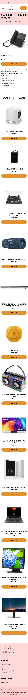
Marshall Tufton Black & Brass (14, 169)
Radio (9, 55)
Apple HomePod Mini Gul (14, 350)
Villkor (12, 692)
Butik (23, 8)
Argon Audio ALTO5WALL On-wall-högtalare (14, 487)
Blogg (5, 672)
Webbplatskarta (14, 694)
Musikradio (6, 667)
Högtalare (13, 55)
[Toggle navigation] (3, 8)
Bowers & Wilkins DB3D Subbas (14, 131)
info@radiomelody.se (6, 2)
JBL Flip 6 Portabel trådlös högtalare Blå (14, 259)
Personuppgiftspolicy (20, 692)
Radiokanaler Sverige (9, 670)
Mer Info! (14, 63)
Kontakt (8, 692)
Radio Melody (7, 664)
